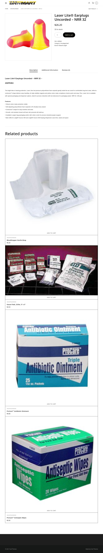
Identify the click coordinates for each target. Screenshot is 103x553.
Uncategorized (14, 8)
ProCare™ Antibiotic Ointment (18, 411)
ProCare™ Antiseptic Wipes (16, 518)
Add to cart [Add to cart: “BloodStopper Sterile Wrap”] (51, 233)
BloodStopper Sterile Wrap (16, 240)
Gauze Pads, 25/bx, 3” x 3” (16, 304)
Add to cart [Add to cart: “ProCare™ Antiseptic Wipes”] (51, 510)
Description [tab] (33, 70)
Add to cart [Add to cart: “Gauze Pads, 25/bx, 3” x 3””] (51, 297)
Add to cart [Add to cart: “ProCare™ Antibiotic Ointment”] (51, 404)
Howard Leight (63, 45)
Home (6, 8)
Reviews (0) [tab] (66, 70)
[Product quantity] (58, 34)
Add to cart (69, 35)
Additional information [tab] (50, 70)
